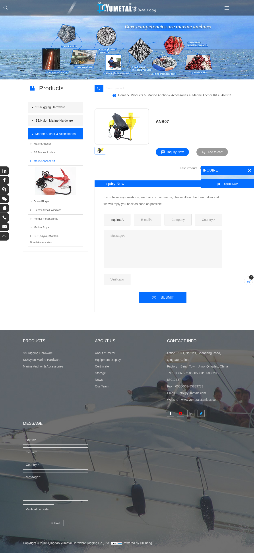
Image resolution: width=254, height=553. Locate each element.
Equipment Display (108, 359)
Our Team (102, 386)
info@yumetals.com (192, 393)
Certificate (102, 366)
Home (122, 95)
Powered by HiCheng (137, 543)
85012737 (174, 379)
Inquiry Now (175, 152)
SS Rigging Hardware (50, 107)
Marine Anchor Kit (44, 161)
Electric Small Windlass (48, 210)
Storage (100, 373)
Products (137, 95)
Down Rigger (41, 201)
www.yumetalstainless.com (199, 399)
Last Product (188, 168)
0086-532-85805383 (189, 373)
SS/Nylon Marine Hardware (54, 120)
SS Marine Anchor (44, 152)
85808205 (211, 373)
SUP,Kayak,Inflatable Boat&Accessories (44, 239)
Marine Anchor (42, 143)
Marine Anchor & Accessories (55, 134)
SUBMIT (167, 297)
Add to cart (215, 152)
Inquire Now (230, 184)
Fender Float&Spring (46, 218)
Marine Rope (41, 227)
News (99, 379)
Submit (55, 523)
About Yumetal (105, 353)
